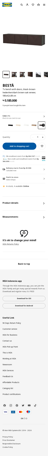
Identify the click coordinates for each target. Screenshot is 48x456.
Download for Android (24, 306)
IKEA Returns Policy (11, 244)
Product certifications (12, 394)
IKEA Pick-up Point (10, 346)
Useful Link (8, 318)
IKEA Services (8, 370)
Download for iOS (24, 298)
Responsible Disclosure (12, 444)
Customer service (10, 329)
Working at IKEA (9, 358)
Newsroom (7, 364)
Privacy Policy (8, 437)
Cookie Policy (8, 447)
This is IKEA (7, 352)
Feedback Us (8, 376)
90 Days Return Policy (12, 323)
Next (43, 125)
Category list (8, 388)
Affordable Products (11, 382)
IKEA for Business (10, 335)
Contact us (7, 341)
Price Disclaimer (9, 440)
